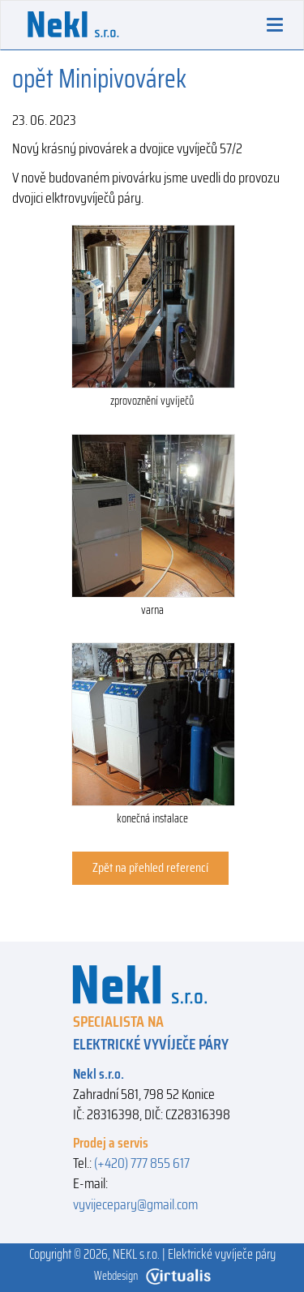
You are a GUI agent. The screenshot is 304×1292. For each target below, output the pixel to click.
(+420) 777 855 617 (142, 1163)
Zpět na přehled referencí (150, 867)
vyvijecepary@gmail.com (135, 1204)
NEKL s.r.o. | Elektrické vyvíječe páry (194, 1254)
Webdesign (152, 1276)
